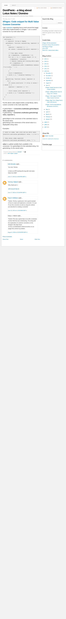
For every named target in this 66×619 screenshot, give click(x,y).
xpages (15, 153)
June (47, 85)
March (47, 114)
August (47, 83)
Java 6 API (45, 48)
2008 (45, 124)
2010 (45, 71)
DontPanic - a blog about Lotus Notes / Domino (17, 12)
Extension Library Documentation (50, 45)
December (48, 73)
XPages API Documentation (49, 43)
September (48, 80)
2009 (45, 122)
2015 (45, 59)
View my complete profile (50, 138)
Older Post (37, 239)
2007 (45, 127)
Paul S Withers (13, 198)
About (14, 5)
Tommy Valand (13, 182)
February (48, 116)
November (48, 75)
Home (6, 5)
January (48, 119)
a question (9, 27)
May (47, 109)
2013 (45, 63)
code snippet (10, 153)
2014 (45, 61)
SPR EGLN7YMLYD (13, 189)
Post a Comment (7, 236)
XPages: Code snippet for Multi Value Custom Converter (21, 23)
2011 (45, 68)
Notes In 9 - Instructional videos (50, 50)
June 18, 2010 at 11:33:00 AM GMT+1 (17, 210)
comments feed (57, 7)
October (48, 78)
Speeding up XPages (47, 46)
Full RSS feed (42, 7)
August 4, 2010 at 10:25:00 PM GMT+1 (17, 232)
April (47, 112)
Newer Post (5, 239)
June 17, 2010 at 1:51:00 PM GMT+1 (17, 192)
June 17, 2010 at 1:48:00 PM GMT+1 (17, 176)
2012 (45, 66)
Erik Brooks (12, 164)
